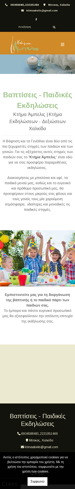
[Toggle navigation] (62, 44)
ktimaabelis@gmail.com (42, 10)
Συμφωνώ (37, 481)
